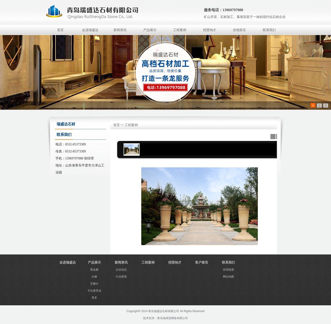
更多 (94, 297)
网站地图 (228, 276)
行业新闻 (121, 276)
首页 (60, 30)
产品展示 (149, 30)
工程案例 (179, 30)
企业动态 (121, 269)
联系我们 (269, 30)
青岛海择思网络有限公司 (172, 318)
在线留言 (239, 30)
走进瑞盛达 (90, 30)
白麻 (94, 276)
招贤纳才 (209, 30)
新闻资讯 (120, 30)
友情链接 (228, 269)
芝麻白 (94, 283)
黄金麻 (94, 269)
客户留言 (201, 262)
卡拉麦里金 (94, 290)
